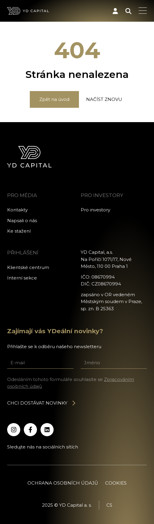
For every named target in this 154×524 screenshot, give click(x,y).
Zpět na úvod (54, 99)
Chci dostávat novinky (41, 403)
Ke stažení (19, 231)
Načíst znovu (104, 99)
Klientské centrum (28, 267)
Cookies (116, 483)
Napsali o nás (22, 220)
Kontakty (17, 210)
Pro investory (95, 210)
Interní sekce (22, 278)
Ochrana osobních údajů (62, 483)
